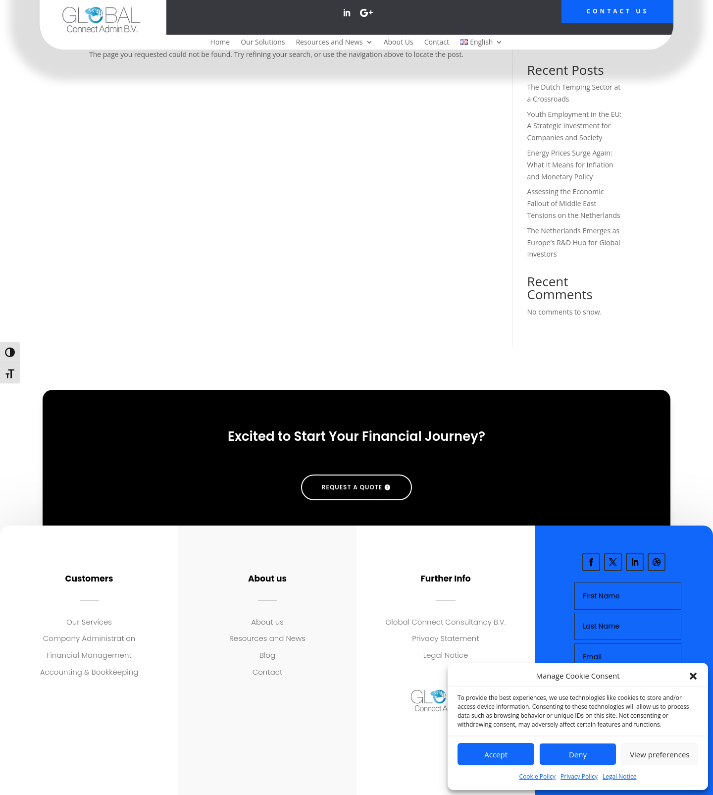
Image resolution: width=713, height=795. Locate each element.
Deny (578, 754)
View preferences (659, 754)
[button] (693, 676)
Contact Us (617, 11)
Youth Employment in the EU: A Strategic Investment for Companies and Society (574, 126)
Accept (496, 754)
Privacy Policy (579, 776)
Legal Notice (619, 776)
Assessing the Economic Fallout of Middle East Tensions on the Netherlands (573, 203)
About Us (398, 43)
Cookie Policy (537, 776)
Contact (436, 43)
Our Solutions (263, 43)
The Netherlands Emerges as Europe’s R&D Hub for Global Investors (573, 242)
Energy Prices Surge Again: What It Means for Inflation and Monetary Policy (570, 164)
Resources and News (329, 43)
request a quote (352, 487)
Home (220, 43)
